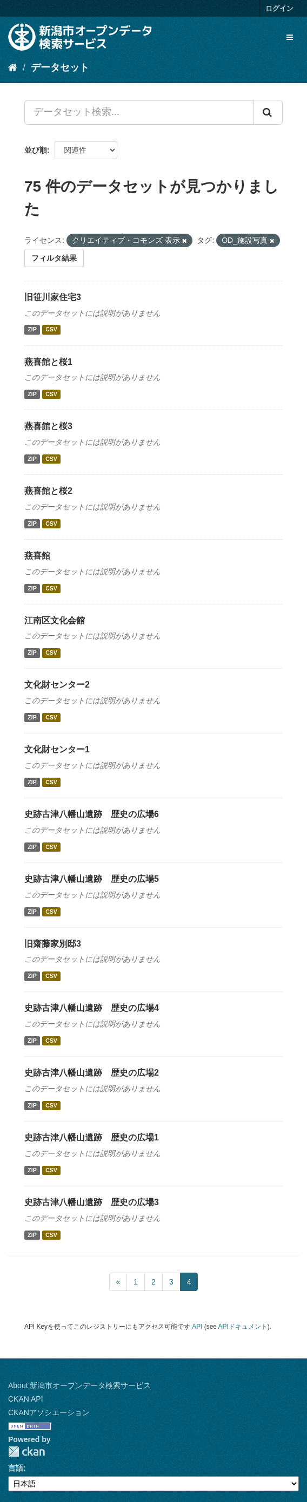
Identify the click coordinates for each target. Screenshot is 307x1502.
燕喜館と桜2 (48, 490)
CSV (51, 330)
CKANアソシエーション (49, 1412)
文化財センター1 (57, 749)
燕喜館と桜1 (48, 361)
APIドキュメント (243, 1326)
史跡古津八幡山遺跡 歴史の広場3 (91, 1202)
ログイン (279, 8)
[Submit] (268, 112)
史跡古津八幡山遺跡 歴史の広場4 (91, 1007)
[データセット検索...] (139, 112)
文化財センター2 (57, 684)
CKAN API (25, 1399)
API (197, 1326)
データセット (60, 67)
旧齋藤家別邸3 (52, 943)
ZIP (32, 330)
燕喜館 (37, 555)
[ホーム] (12, 67)
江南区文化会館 (54, 620)
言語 (15, 1468)
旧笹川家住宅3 (52, 297)
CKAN (26, 1451)
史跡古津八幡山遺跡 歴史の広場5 (91, 878)
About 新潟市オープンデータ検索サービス (79, 1385)
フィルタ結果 (54, 258)
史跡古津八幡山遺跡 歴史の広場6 (91, 814)
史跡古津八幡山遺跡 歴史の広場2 (91, 1072)
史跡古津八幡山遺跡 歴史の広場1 (91, 1137)
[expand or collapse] (290, 37)
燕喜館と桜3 (48, 426)
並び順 (35, 150)
